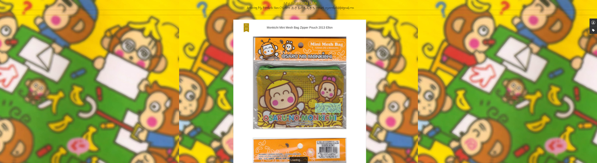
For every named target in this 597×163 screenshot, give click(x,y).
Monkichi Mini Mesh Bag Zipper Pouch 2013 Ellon (300, 27)
